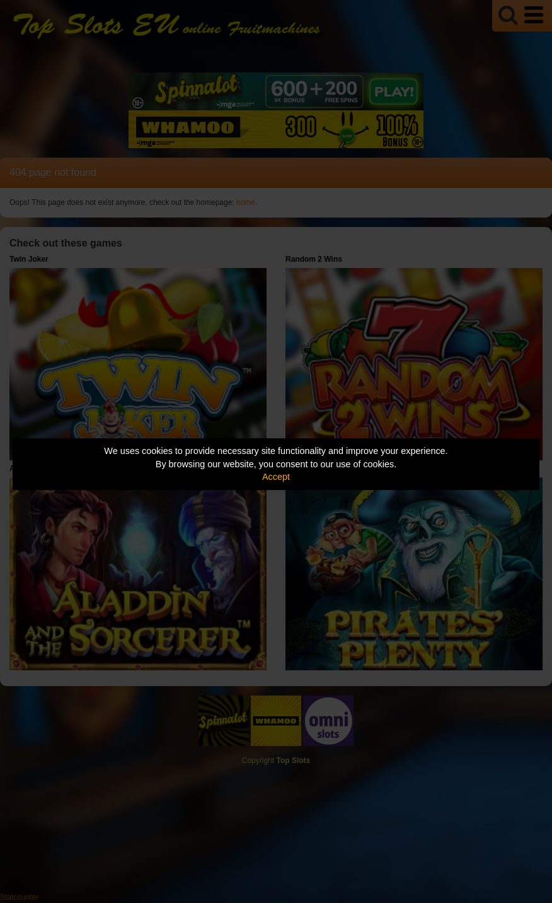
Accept (276, 477)
